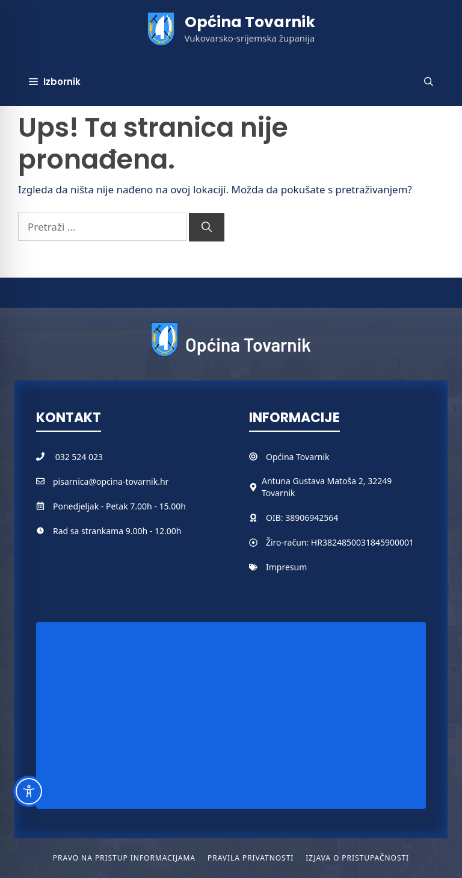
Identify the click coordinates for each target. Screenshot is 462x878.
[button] (428, 82)
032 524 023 (79, 456)
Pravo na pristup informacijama (124, 858)
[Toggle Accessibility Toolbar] (28, 791)
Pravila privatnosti (251, 858)
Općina (281, 456)
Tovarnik (312, 456)
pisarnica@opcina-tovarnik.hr (110, 481)
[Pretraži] (206, 227)
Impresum (286, 567)
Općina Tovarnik (250, 22)
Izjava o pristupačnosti (357, 858)
